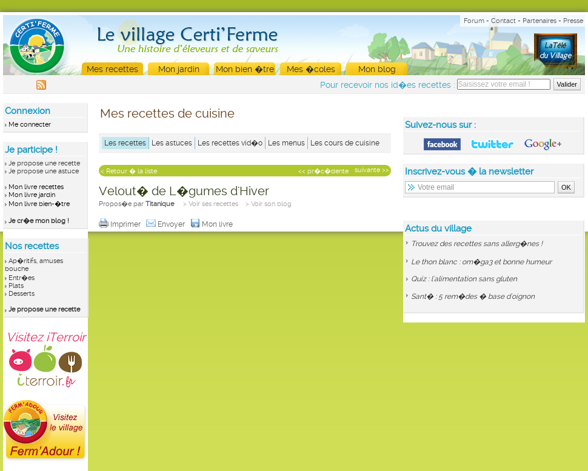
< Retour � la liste (129, 171)
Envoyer (166, 224)
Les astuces (172, 143)
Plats (16, 286)
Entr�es (21, 278)
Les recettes (125, 143)
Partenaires (539, 21)
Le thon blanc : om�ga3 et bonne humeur (481, 262)
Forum (474, 21)
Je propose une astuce (43, 171)
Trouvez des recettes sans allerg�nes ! (477, 243)
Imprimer (120, 224)
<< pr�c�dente (323, 171)
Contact (503, 21)
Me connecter (29, 125)
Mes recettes (112, 69)
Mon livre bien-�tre (39, 204)
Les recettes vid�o (230, 143)
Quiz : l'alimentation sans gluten (464, 279)
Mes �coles (311, 69)
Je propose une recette (44, 163)
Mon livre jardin (31, 195)
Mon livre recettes (36, 187)
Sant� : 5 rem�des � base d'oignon (473, 296)
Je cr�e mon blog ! (38, 221)
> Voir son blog (269, 204)
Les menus (286, 143)
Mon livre (212, 224)
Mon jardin (178, 69)
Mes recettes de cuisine (167, 113)
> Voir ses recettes (210, 204)
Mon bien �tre (245, 69)
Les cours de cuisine (344, 143)
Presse (573, 21)
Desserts (21, 294)
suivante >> (372, 170)
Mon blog (377, 69)
